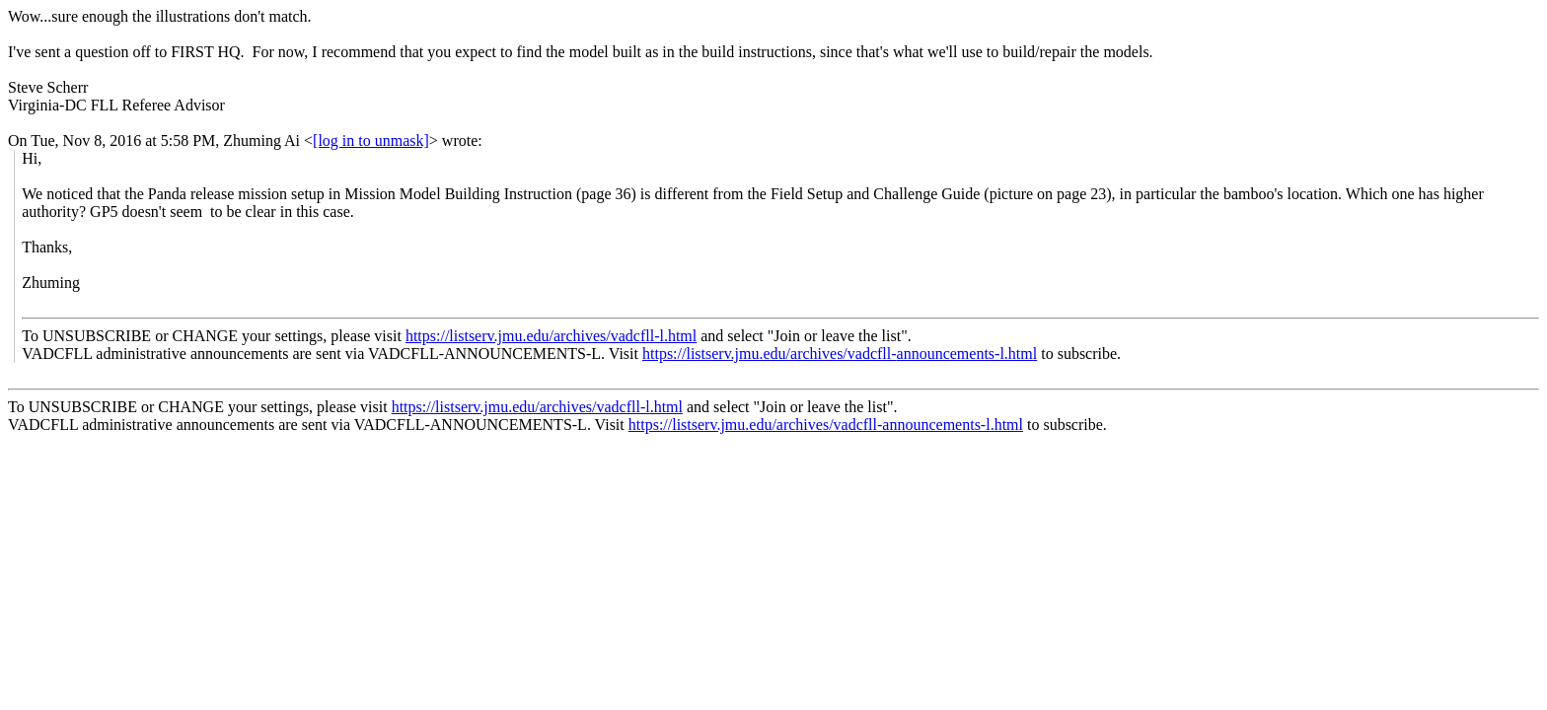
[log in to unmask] (371, 140)
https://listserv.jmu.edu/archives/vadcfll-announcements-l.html (839, 353)
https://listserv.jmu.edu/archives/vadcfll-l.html (551, 335)
